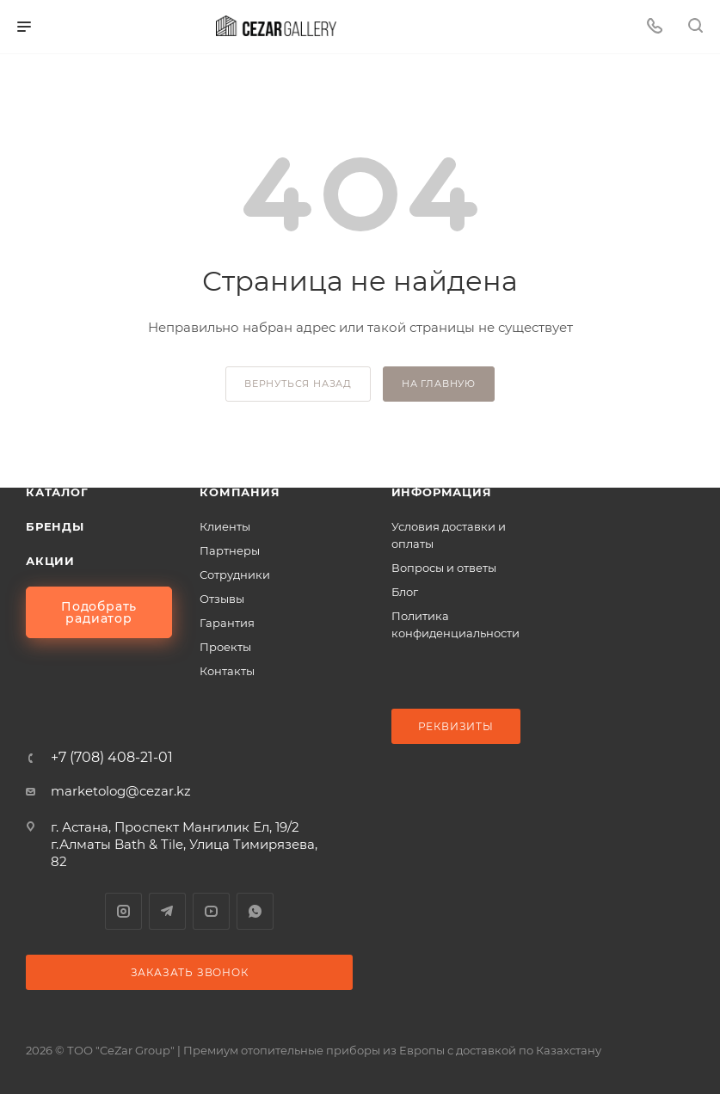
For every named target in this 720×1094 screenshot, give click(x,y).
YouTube (211, 911)
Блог (404, 592)
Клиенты (225, 526)
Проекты (225, 647)
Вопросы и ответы (443, 568)
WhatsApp (255, 911)
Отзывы (222, 598)
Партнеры (230, 550)
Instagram (123, 911)
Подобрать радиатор (99, 612)
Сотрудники (235, 574)
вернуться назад (298, 384)
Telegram (167, 911)
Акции (50, 561)
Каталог (57, 492)
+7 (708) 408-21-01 (112, 758)
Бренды (55, 526)
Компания (240, 492)
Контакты (227, 671)
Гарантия (227, 623)
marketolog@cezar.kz (121, 791)
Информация (441, 492)
